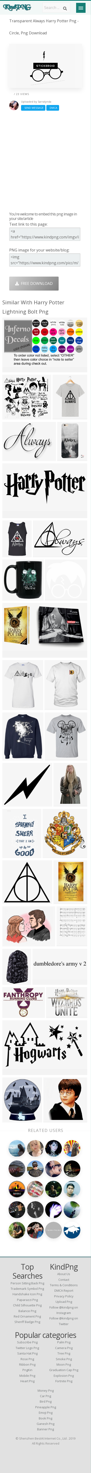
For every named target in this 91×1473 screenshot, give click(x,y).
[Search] (65, 8)
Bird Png (46, 1401)
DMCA (52, 107)
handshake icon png (27, 1294)
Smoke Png (64, 1359)
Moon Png (63, 1364)
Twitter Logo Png (27, 1348)
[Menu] (81, 8)
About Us (63, 1274)
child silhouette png (27, 1305)
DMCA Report (63, 1290)
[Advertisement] (45, 161)
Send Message (33, 107)
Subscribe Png (27, 1342)
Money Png (46, 1390)
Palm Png (63, 1342)
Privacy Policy (64, 1296)
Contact (63, 1279)
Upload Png (64, 1302)
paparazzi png (27, 1300)
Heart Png (27, 1381)
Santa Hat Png (27, 1353)
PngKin (27, 1370)
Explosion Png (64, 1375)
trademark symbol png (27, 1288)
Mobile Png (27, 1375)
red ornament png (27, 1316)
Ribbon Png (27, 1364)
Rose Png (27, 1359)
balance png (27, 1311)
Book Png (45, 1418)
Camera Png (64, 1348)
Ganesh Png (45, 1424)
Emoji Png (45, 1412)
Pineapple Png (45, 1407)
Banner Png (45, 1429)
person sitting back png (27, 1283)
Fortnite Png (63, 1381)
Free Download (34, 283)
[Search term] (56, 7)
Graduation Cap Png (63, 1370)
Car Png (45, 1396)
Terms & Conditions (64, 1285)
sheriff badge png (27, 1322)
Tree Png (63, 1353)
